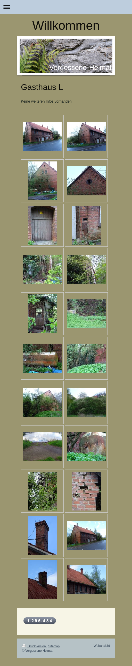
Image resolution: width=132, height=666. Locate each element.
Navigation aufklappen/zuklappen (66, 6)
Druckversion (34, 646)
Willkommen (66, 25)
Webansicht (102, 646)
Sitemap (54, 646)
